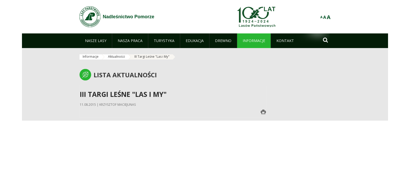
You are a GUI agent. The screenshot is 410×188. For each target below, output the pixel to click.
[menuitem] (95, 40)
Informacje (91, 56)
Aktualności (116, 56)
